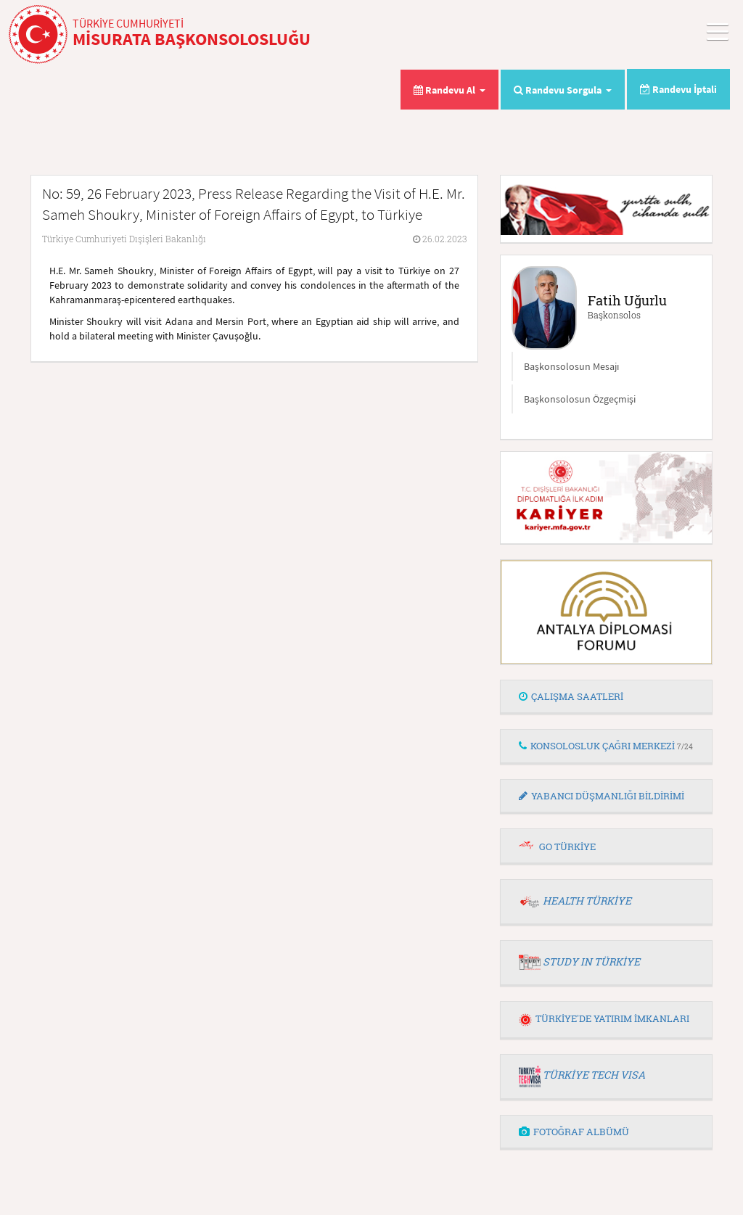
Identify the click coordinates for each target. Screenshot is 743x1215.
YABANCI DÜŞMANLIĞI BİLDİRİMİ (601, 795)
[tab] (606, 697)
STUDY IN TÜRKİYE (591, 961)
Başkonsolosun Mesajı (571, 366)
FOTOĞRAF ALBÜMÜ (574, 1131)
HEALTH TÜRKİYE (587, 900)
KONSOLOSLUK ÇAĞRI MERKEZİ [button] (606, 745)
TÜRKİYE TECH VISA (594, 1075)
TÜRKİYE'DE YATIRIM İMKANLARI (604, 1018)
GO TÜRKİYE (567, 846)
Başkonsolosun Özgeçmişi (580, 398)
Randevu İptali (678, 89)
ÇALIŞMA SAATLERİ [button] (571, 696)
